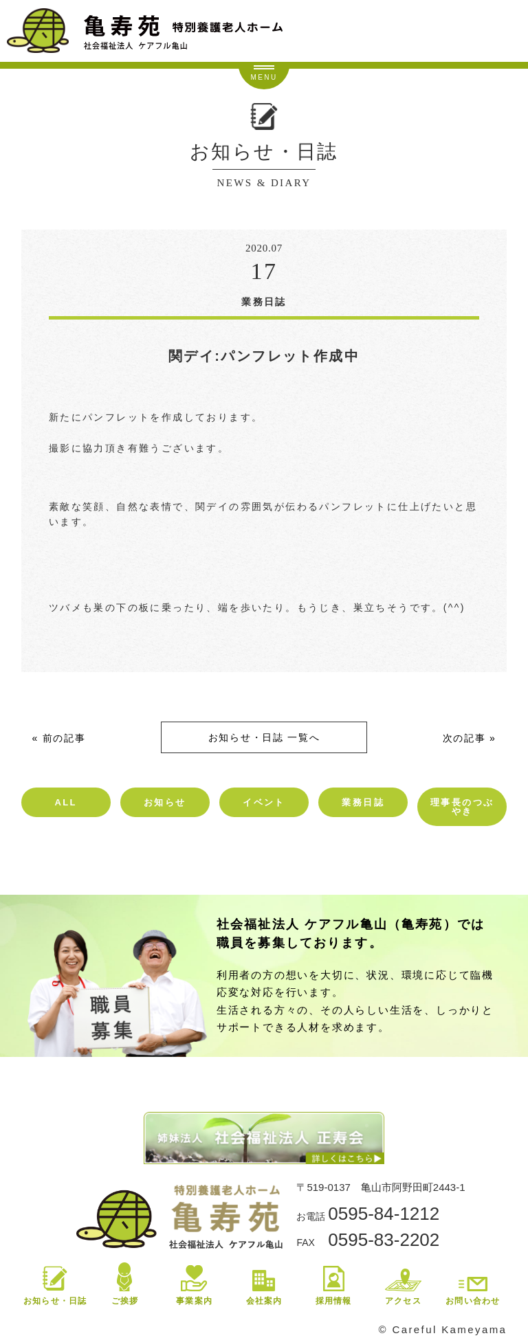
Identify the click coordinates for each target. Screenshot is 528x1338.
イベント (264, 802)
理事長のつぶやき (462, 806)
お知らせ (165, 802)
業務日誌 (363, 802)
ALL (65, 802)
